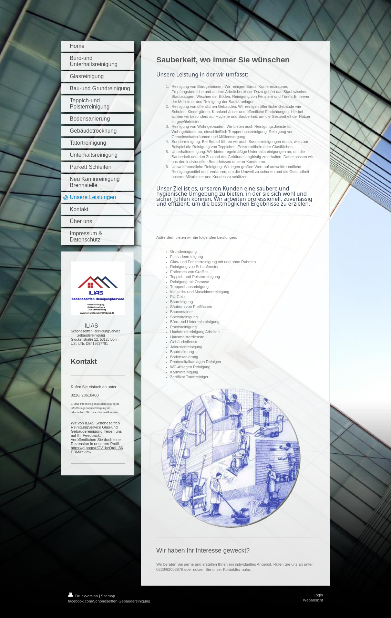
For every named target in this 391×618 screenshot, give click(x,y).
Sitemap (108, 596)
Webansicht (313, 600)
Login (318, 595)
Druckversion (83, 596)
